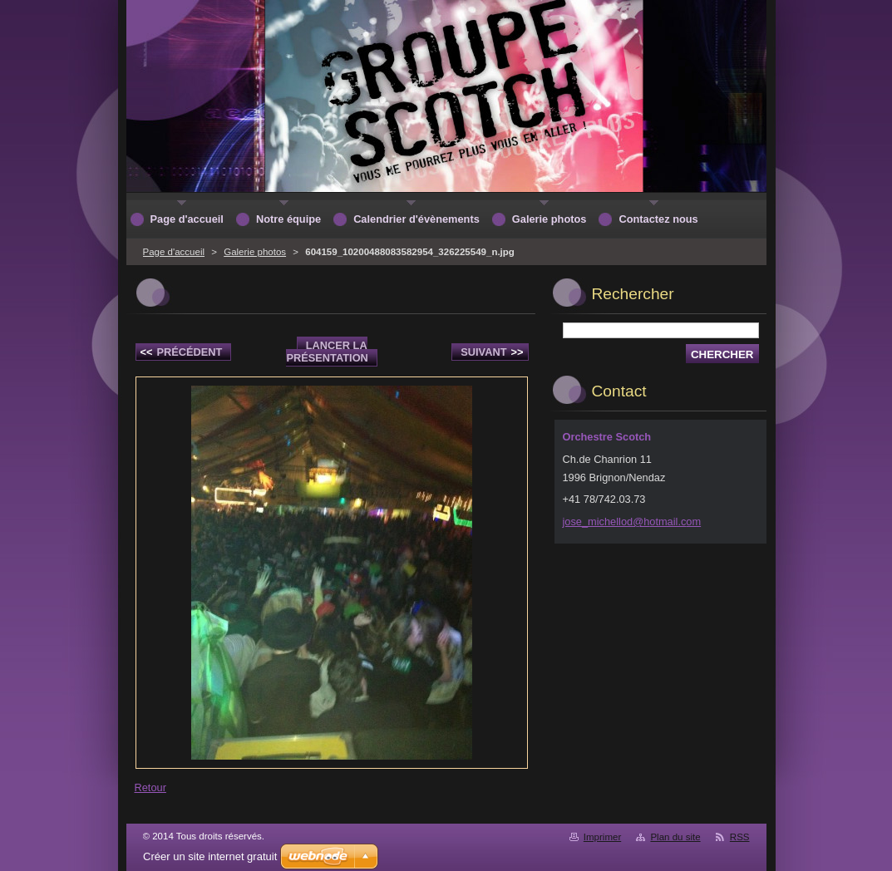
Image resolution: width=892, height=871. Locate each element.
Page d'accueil (174, 252)
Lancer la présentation (326, 351)
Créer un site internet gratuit (210, 856)
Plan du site (675, 837)
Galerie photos (255, 252)
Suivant (492, 352)
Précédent (181, 352)
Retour (150, 787)
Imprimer (602, 837)
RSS (740, 837)
